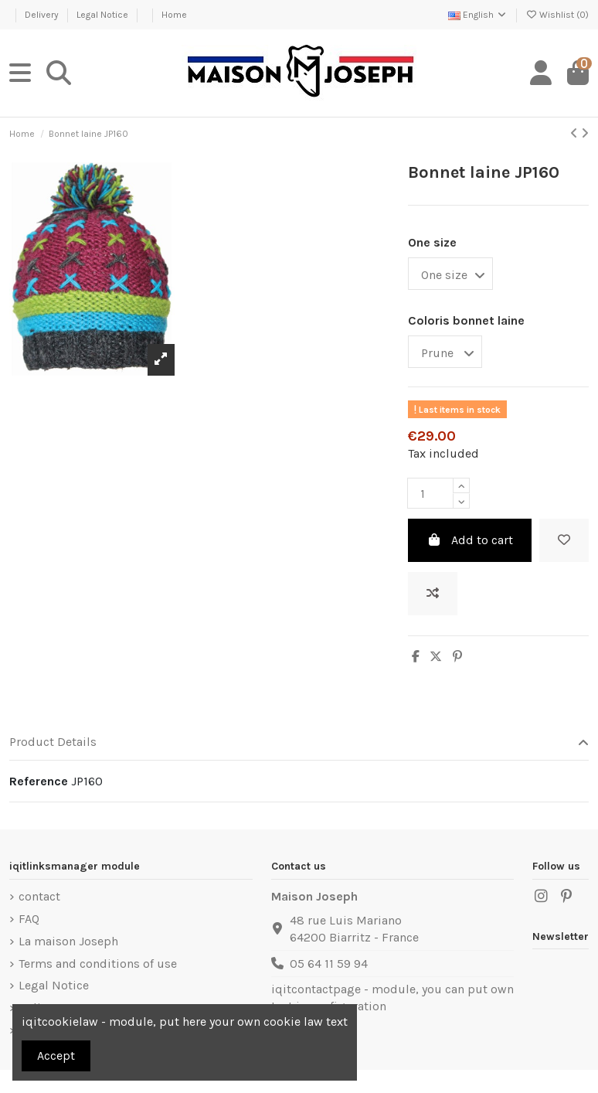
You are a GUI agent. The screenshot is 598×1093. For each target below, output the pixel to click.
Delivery (43, 14)
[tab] (299, 743)
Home (174, 14)
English (478, 14)
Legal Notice (103, 14)
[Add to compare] (432, 593)
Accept (56, 1055)
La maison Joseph (68, 941)
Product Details (299, 742)
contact (39, 896)
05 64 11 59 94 (329, 963)
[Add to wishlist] (564, 540)
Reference (38, 781)
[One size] (450, 273)
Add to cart (469, 540)
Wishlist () (557, 14)
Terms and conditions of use (98, 963)
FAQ (29, 918)
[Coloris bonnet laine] (445, 351)
